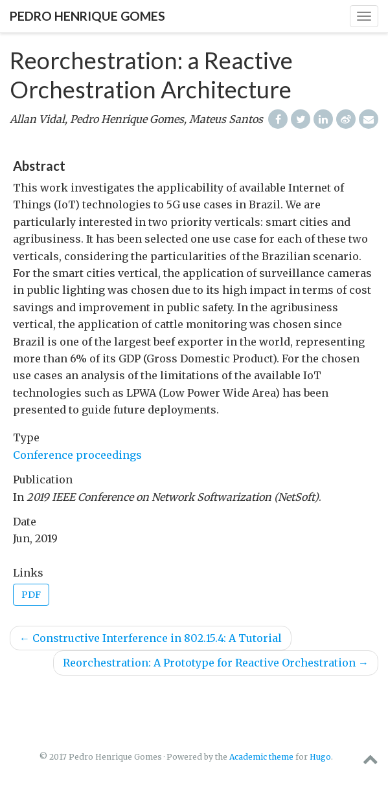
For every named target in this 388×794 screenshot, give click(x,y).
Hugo (320, 757)
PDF (31, 595)
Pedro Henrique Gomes (87, 15)
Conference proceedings (77, 454)
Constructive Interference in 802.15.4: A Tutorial (150, 638)
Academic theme (261, 757)
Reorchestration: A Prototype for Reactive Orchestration (216, 662)
